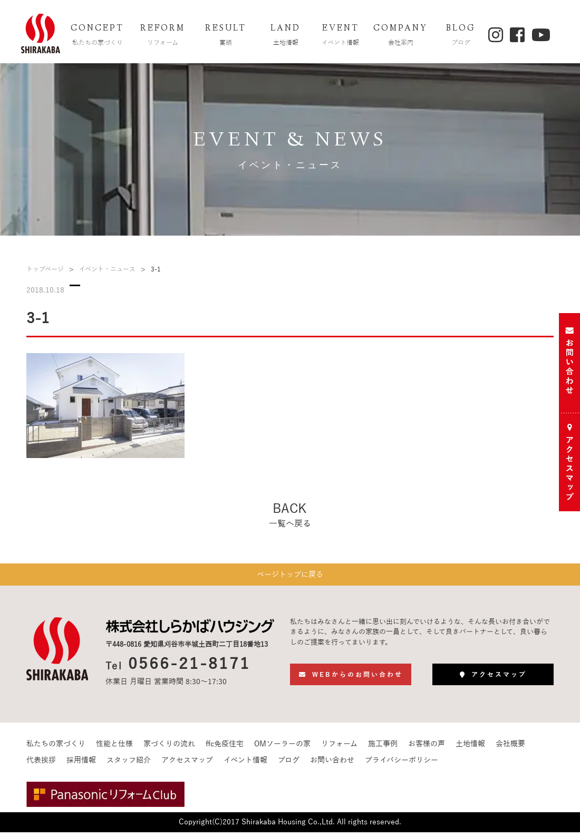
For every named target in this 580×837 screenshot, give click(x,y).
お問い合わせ (332, 765)
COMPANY (400, 36)
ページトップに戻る (290, 577)
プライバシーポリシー (401, 765)
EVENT (340, 36)
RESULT (226, 36)
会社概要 (510, 749)
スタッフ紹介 (129, 765)
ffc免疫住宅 (225, 749)
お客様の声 (426, 749)
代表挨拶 (41, 765)
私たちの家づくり (55, 749)
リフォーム (339, 749)
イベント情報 (245, 765)
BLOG (461, 36)
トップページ (45, 269)
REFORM (163, 36)
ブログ (288, 765)
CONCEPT (97, 36)
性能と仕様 (114, 749)
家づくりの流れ (169, 749)
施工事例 (383, 749)
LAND (286, 36)
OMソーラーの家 (282, 749)
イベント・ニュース (107, 269)
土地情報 (470, 749)
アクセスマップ (187, 765)
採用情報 (81, 765)
